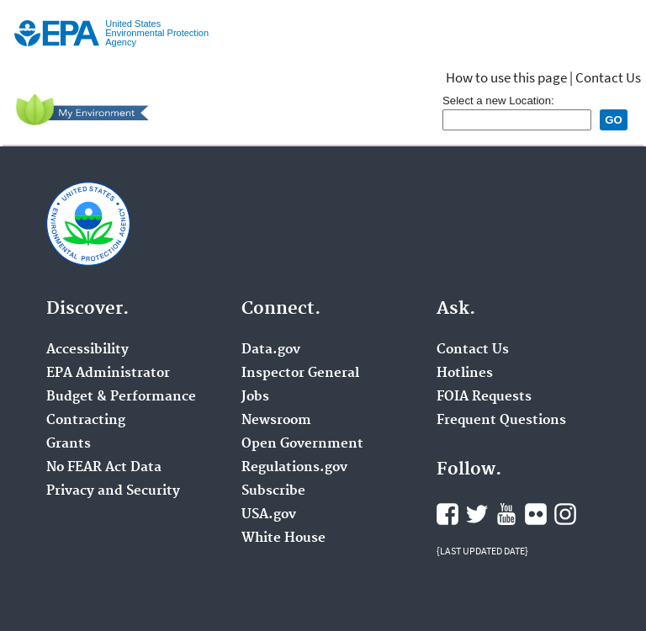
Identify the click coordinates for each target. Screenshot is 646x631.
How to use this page (506, 77)
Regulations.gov (294, 467)
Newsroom (276, 420)
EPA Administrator (108, 373)
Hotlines (465, 373)
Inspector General (300, 373)
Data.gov (270, 350)
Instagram (565, 514)
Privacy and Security (113, 491)
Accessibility (87, 350)
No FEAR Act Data (104, 467)
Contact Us (608, 77)
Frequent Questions (501, 420)
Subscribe (273, 491)
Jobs (255, 397)
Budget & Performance (121, 397)
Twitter (477, 514)
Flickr (536, 514)
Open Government (302, 444)
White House (283, 538)
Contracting (85, 420)
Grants (68, 444)
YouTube (506, 514)
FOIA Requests (484, 397)
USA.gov (268, 514)
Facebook (447, 514)
